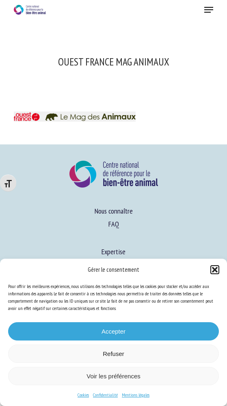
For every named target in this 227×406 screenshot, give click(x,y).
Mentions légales (135, 395)
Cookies (83, 395)
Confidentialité (105, 395)
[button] (215, 270)
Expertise (113, 251)
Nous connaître (114, 211)
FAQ (113, 224)
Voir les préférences (113, 376)
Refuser (113, 353)
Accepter (113, 331)
